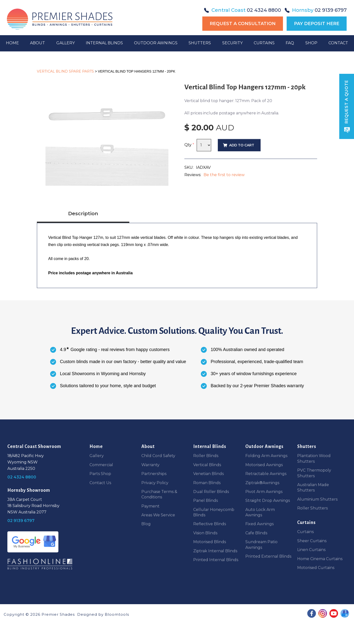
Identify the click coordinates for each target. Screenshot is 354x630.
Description (83, 213)
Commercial (101, 464)
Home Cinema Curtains (319, 558)
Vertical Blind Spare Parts (65, 71)
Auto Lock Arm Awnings (260, 512)
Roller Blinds (205, 455)
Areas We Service (158, 515)
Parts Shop (100, 473)
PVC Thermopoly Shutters (314, 473)
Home (12, 47)
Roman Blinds (207, 482)
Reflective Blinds (209, 524)
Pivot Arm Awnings (263, 491)
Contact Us (100, 482)
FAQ (289, 47)
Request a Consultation (243, 23)
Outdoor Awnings (156, 47)
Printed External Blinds (268, 556)
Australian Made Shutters (313, 487)
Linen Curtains (311, 549)
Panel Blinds (205, 500)
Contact (338, 47)
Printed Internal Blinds (215, 559)
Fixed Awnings (259, 524)
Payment (150, 506)
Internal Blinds (104, 47)
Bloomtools (117, 614)
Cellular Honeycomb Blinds (213, 512)
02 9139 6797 (316, 10)
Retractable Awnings (265, 473)
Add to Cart (241, 145)
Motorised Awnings (264, 464)
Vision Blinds (205, 533)
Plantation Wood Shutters (314, 458)
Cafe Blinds (256, 533)
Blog (146, 524)
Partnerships (153, 473)
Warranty (150, 464)
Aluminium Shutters (317, 499)
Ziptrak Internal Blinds (215, 551)
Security (232, 47)
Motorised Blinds (209, 541)
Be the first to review (224, 174)
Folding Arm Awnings (266, 455)
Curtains (263, 47)
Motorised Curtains (315, 567)
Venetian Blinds (208, 473)
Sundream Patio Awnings (261, 544)
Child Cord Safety (158, 455)
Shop (311, 47)
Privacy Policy (154, 482)
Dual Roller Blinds (211, 491)
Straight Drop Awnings (267, 500)
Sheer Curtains (311, 540)
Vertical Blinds (207, 464)
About (37, 47)
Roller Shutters (312, 508)
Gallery (66, 47)
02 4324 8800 (242, 10)
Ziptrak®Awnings (262, 482)
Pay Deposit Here (316, 23)
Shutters (200, 47)
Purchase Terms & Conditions (159, 494)
